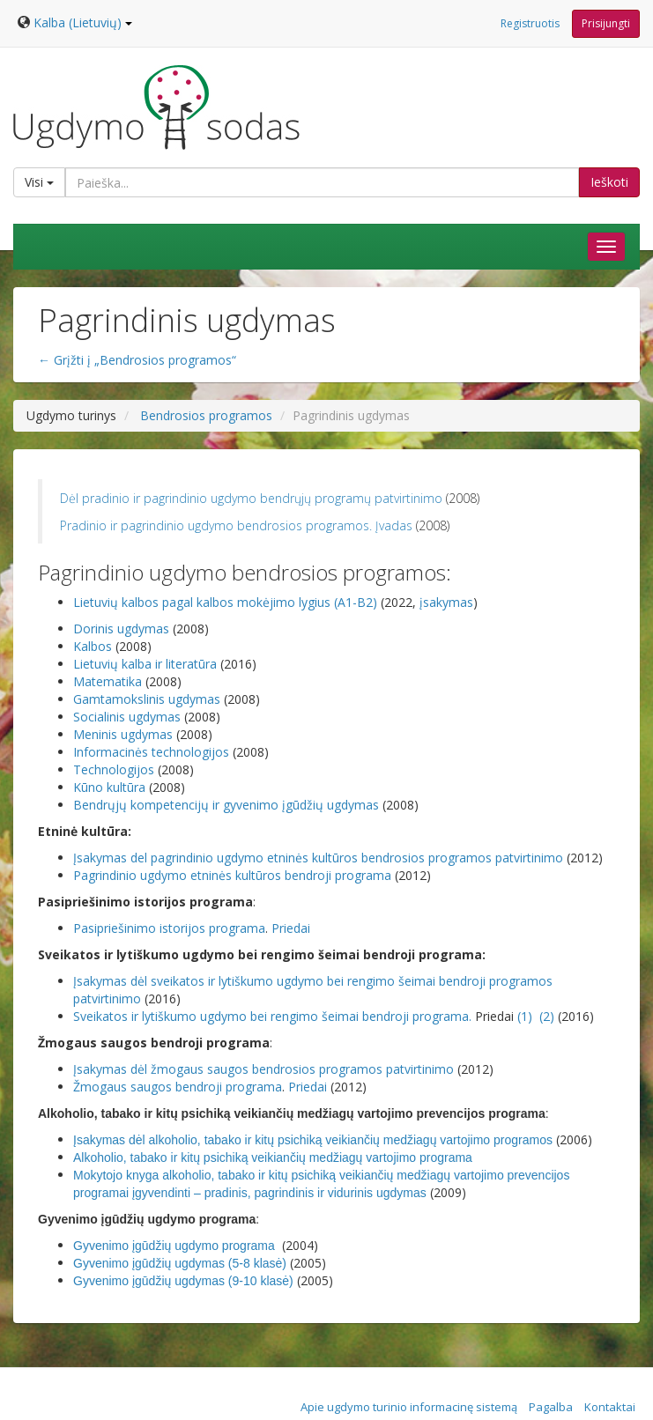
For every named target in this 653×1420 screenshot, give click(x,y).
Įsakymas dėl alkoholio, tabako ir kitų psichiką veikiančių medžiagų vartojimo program (306, 1140)
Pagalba (551, 1407)
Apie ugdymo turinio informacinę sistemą (409, 1407)
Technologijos (115, 769)
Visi (39, 182)
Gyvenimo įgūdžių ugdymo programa (175, 1246)
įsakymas (446, 602)
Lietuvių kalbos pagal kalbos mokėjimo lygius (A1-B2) (227, 602)
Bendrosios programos (206, 415)
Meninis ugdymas (124, 734)
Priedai (290, 928)
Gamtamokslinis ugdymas (148, 699)
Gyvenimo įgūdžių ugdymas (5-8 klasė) (181, 1263)
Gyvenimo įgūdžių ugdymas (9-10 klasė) (185, 1281)
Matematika (109, 681)
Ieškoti (609, 182)
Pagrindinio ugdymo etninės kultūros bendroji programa (234, 875)
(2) (548, 1016)
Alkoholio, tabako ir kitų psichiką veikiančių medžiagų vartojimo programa (272, 1157)
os (547, 1140)
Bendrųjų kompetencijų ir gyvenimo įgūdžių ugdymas (227, 804)
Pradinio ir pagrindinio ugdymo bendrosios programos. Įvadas (238, 525)
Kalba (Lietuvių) (82, 22)
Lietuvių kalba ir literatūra (146, 663)
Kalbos (94, 646)
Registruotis (530, 23)
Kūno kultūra (111, 787)
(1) (524, 1016)
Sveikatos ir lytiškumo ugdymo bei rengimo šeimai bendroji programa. (272, 1016)
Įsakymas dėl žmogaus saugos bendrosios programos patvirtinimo (265, 1069)
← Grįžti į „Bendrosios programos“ (137, 359)
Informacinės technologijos (153, 751)
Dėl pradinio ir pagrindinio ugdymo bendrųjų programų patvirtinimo (253, 498)
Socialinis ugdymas (128, 716)
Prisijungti (606, 23)
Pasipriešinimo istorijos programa (169, 928)
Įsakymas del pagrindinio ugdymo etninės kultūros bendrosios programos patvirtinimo (320, 857)
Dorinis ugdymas (123, 628)
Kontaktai (609, 1407)
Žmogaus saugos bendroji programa (177, 1086)
